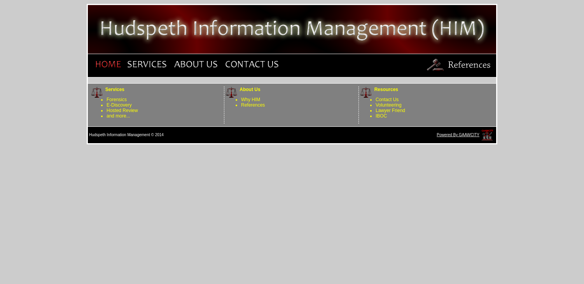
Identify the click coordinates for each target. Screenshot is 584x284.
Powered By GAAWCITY (458, 135)
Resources (385, 89)
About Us (249, 89)
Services (113, 89)
